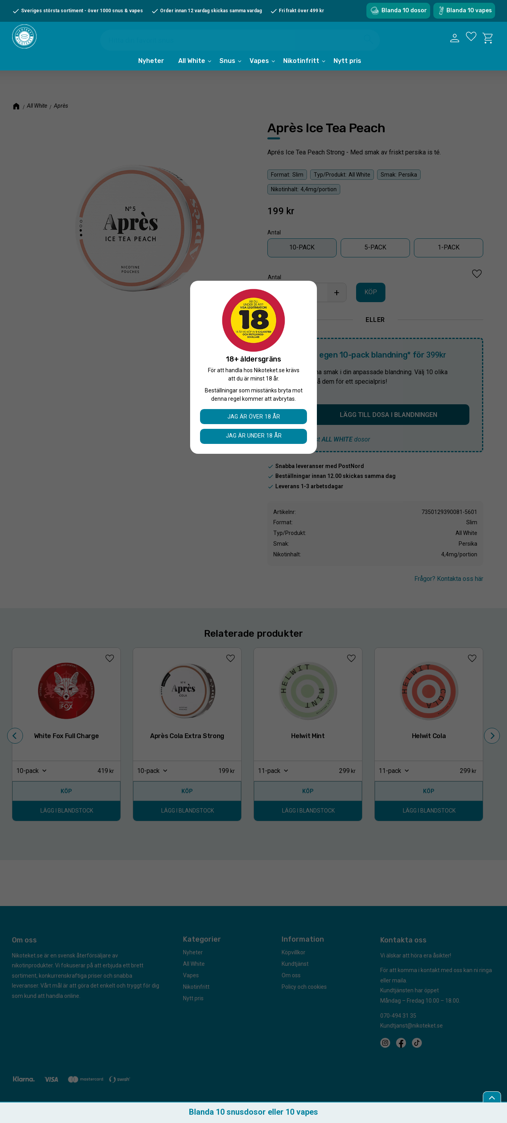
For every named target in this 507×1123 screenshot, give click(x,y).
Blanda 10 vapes (469, 10)
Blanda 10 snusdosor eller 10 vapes (253, 1112)
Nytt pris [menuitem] (347, 72)
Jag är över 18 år (253, 416)
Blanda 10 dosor (404, 10)
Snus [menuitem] (227, 72)
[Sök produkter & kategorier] (245, 42)
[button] (471, 44)
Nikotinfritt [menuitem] (301, 72)
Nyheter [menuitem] (151, 72)
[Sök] (369, 42)
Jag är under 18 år (253, 436)
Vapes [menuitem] (259, 72)
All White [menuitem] (191, 72)
